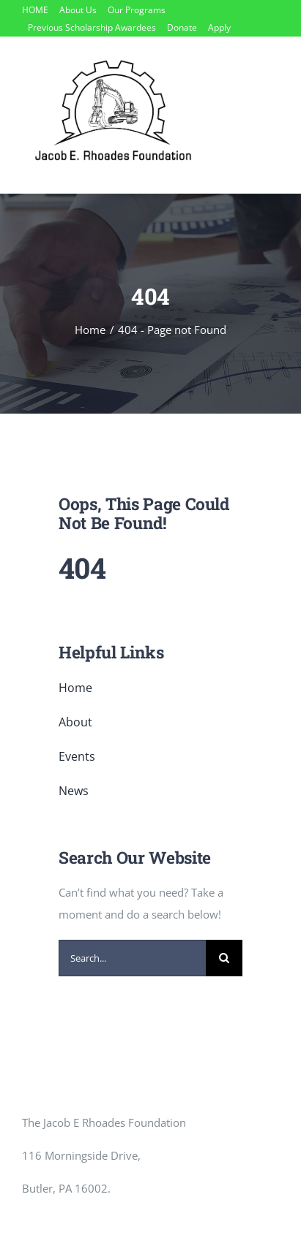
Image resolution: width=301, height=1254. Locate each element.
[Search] (224, 958)
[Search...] (132, 958)
